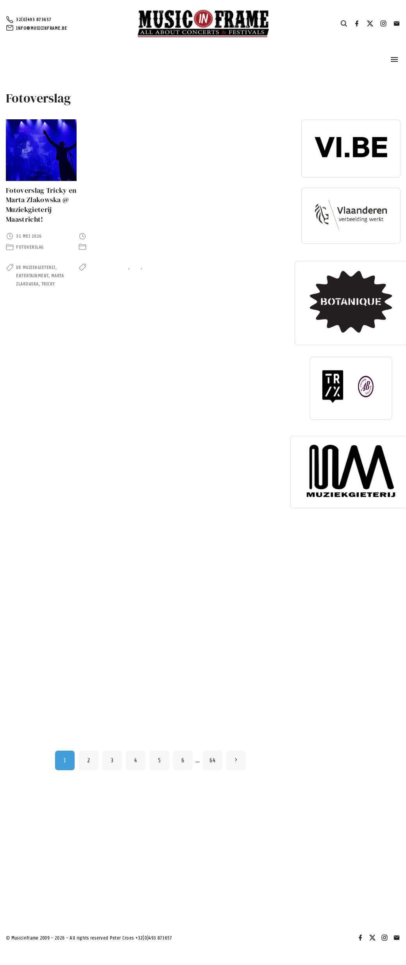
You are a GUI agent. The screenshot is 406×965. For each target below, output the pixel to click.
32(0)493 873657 (34, 19)
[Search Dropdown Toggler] (344, 24)
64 (212, 760)
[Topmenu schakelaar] (394, 59)
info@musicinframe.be (41, 28)
